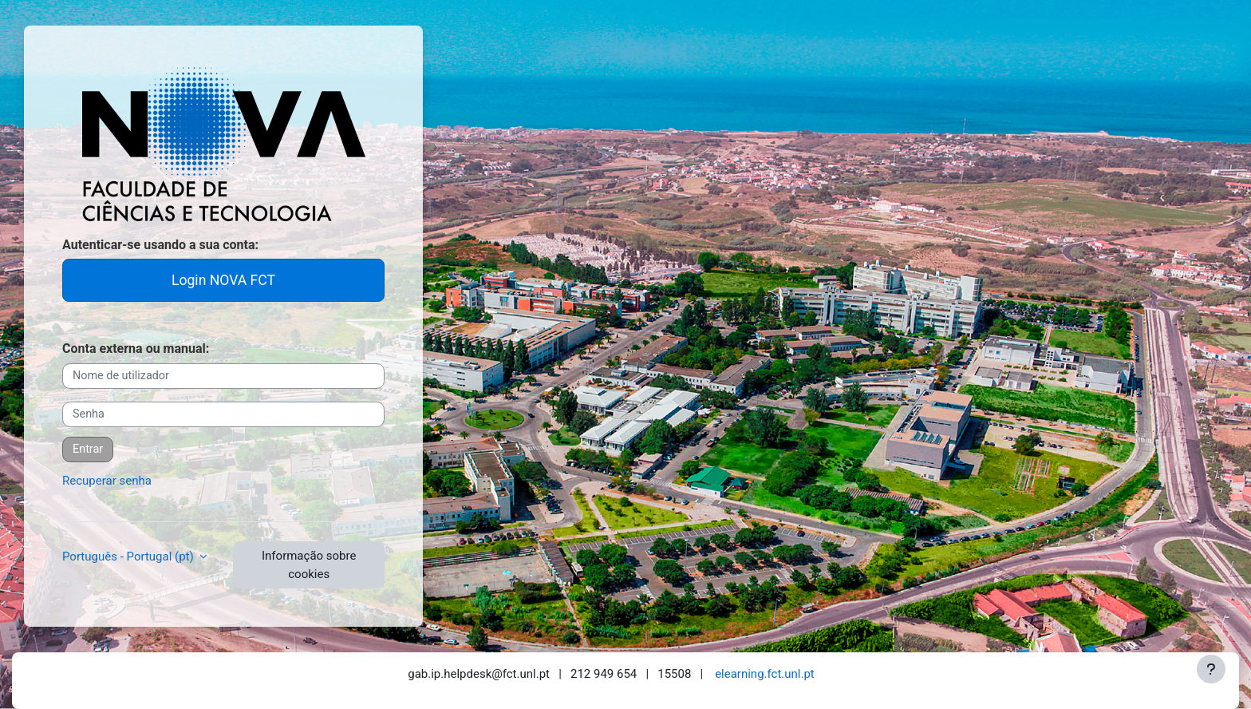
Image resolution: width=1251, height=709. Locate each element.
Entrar (88, 449)
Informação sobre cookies (309, 565)
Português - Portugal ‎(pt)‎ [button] (129, 556)
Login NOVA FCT (223, 280)
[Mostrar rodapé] (1211, 669)
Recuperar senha (107, 480)
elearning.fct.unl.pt (765, 674)
